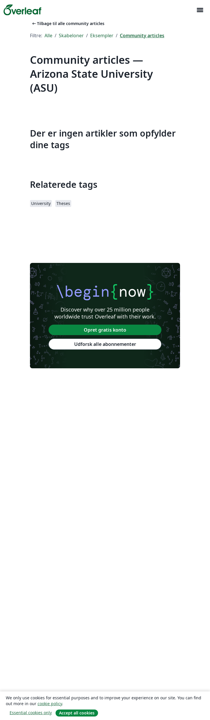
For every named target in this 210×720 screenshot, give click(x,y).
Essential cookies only (31, 712)
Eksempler (101, 35)
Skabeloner (71, 35)
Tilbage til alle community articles (67, 23)
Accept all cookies (77, 713)
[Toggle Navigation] (200, 10)
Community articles (142, 35)
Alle (48, 35)
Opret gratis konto (105, 330)
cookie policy (50, 703)
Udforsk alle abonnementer (105, 344)
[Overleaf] (22, 10)
